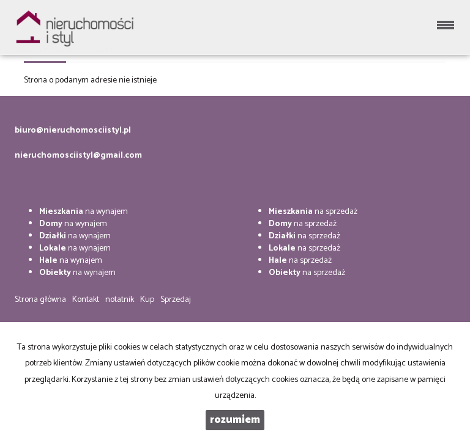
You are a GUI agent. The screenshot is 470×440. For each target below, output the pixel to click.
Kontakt (85, 300)
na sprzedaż (313, 212)
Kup (147, 300)
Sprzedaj (175, 300)
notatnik (119, 300)
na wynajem (83, 212)
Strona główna (40, 300)
